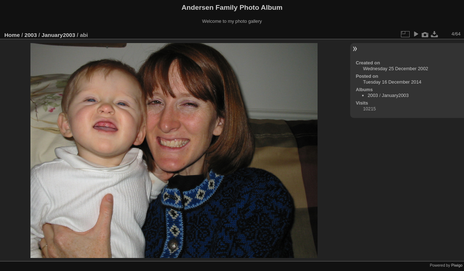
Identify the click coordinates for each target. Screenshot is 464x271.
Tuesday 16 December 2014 (392, 82)
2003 (31, 35)
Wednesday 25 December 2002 (395, 68)
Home (12, 35)
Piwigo (457, 265)
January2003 (58, 35)
